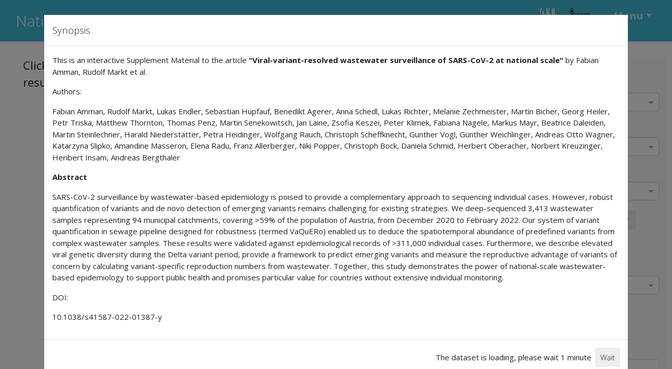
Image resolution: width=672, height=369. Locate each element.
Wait (607, 357)
